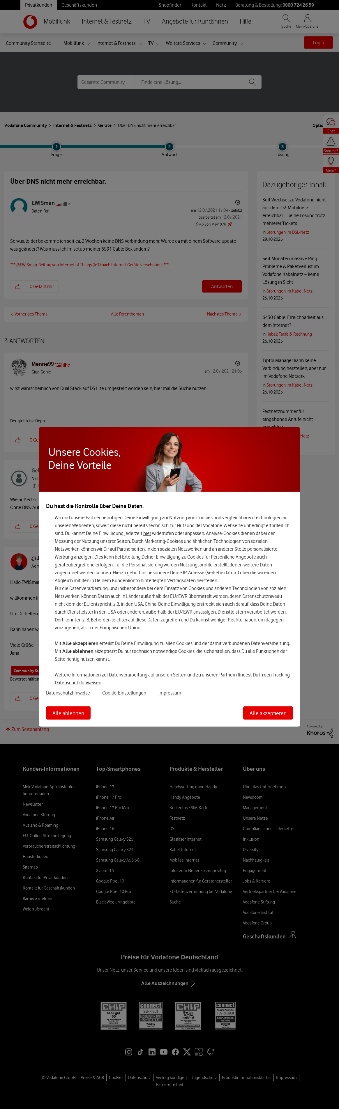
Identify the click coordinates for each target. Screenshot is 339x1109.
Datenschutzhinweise (68, 693)
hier (147, 533)
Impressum (169, 693)
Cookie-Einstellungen (124, 693)
